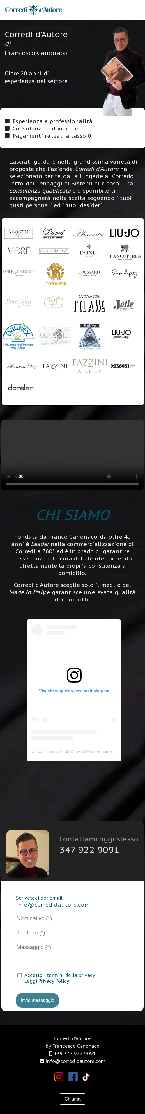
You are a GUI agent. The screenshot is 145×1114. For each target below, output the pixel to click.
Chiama (72, 1099)
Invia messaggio (37, 1000)
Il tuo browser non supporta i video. (72, 455)
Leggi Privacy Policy (46, 981)
